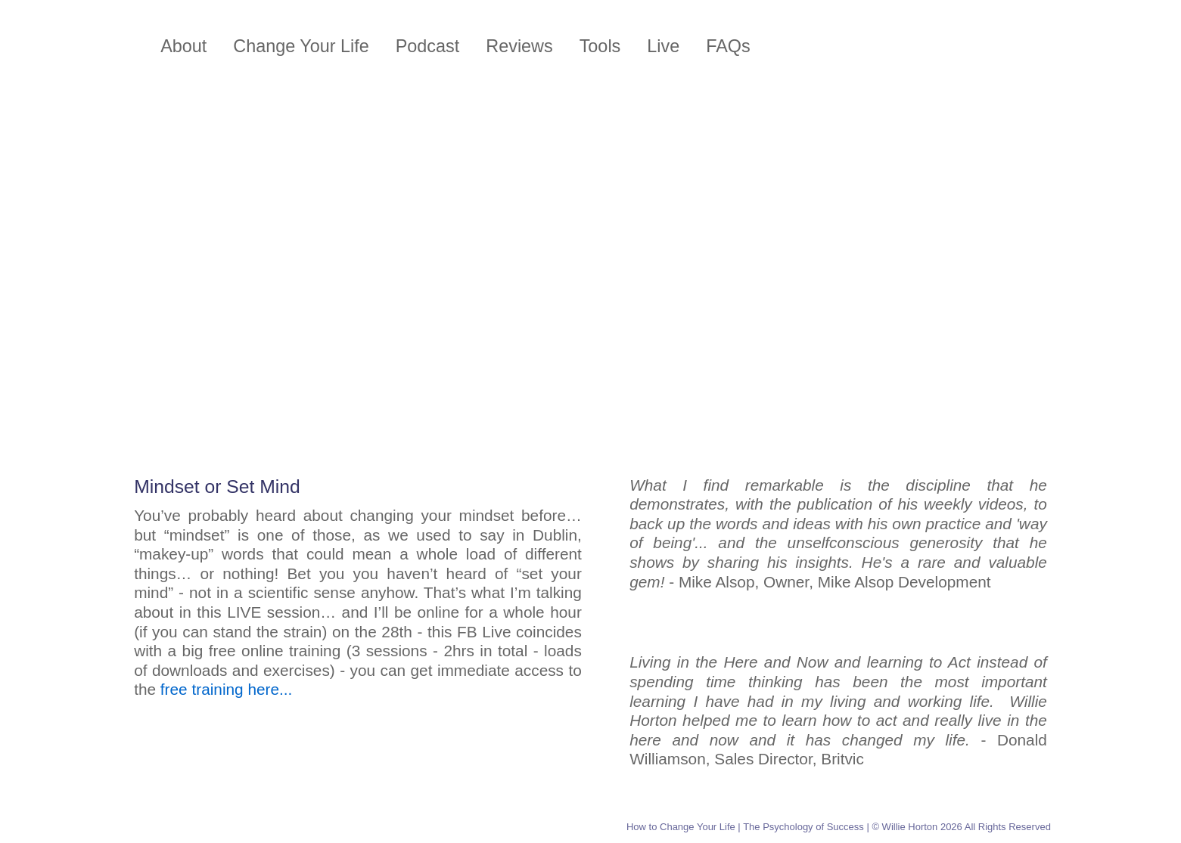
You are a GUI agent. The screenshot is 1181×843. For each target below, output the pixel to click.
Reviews (519, 46)
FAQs (728, 46)
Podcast (428, 46)
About (183, 46)
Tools (600, 46)
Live (663, 46)
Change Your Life (300, 46)
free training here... (226, 689)
